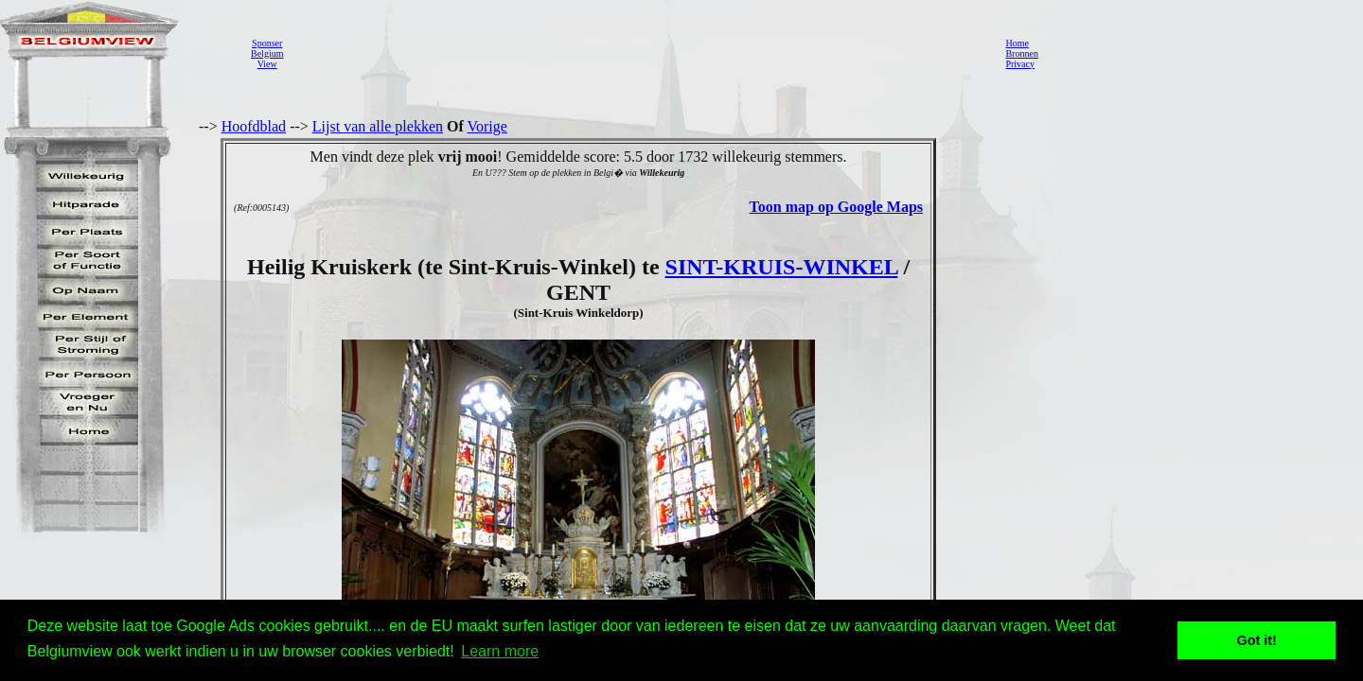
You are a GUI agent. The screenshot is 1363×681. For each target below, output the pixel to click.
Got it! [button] (1257, 640)
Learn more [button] (500, 651)
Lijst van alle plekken (377, 126)
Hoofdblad (253, 126)
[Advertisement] (638, 53)
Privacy (1020, 64)
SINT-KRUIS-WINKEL (781, 266)
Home (1016, 43)
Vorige (487, 126)
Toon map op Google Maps (836, 207)
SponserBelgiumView (267, 53)
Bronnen (1021, 53)
